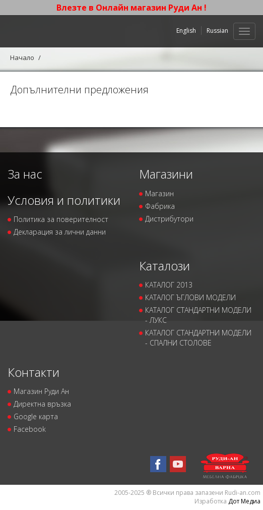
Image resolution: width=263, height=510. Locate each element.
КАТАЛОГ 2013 (168, 285)
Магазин (159, 193)
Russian (217, 30)
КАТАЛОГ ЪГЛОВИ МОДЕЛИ (190, 297)
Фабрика (160, 206)
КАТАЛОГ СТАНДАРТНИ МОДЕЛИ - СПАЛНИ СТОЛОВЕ (198, 338)
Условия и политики (64, 200)
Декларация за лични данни (60, 232)
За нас (25, 173)
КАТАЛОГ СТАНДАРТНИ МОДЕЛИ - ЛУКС (198, 315)
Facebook (30, 429)
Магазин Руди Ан (41, 391)
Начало (22, 57)
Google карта (36, 416)
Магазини (166, 173)
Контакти (33, 372)
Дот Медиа (244, 501)
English (186, 30)
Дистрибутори (169, 218)
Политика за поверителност (61, 219)
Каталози (164, 265)
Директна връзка (42, 404)
